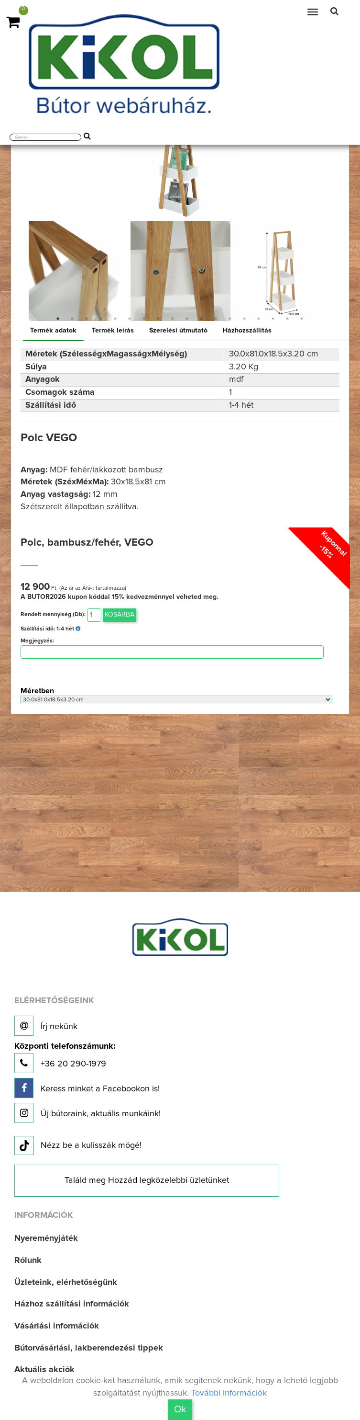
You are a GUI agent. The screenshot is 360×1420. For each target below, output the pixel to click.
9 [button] (172, 318)
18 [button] (301, 318)
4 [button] (101, 318)
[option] (79, 271)
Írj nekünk (45, 1026)
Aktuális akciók (44, 1369)
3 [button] (86, 318)
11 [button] (201, 318)
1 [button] (58, 318)
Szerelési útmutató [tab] (178, 330)
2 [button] (72, 318)
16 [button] (273, 318)
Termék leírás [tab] (113, 330)
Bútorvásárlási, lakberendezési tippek (88, 1348)
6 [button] (129, 318)
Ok (180, 1409)
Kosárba (119, 614)
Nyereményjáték (46, 1238)
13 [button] (230, 318)
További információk (229, 1393)
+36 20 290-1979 (64, 1057)
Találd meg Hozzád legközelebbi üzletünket (147, 1180)
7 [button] (144, 318)
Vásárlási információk (56, 1326)
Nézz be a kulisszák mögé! (78, 1146)
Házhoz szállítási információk (71, 1304)
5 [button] (115, 318)
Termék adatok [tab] (53, 330)
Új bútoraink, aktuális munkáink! (87, 1113)
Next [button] (339, 270)
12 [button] (215, 318)
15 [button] (258, 318)
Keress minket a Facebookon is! (87, 1088)
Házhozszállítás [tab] (247, 330)
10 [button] (187, 318)
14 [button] (244, 318)
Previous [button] (20, 270)
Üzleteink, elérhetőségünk (65, 1282)
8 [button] (158, 318)
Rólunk (28, 1260)
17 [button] (287, 318)
